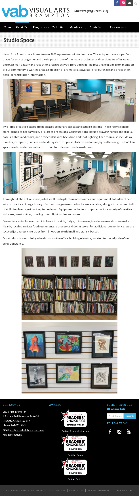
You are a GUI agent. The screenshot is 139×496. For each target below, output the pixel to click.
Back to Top (124, 490)
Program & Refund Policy (100, 490)
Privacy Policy (76, 490)
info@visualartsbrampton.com (27, 430)
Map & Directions (12, 434)
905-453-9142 (18, 425)
